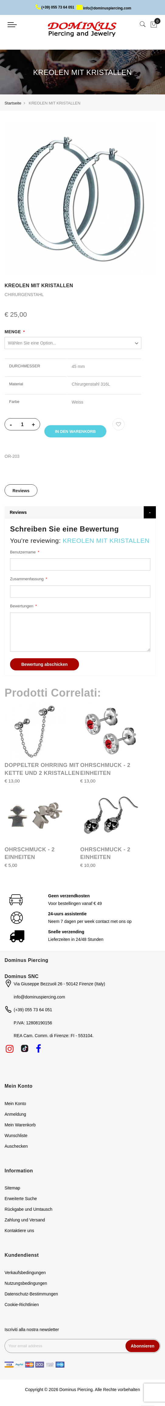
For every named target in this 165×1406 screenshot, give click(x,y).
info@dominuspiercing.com (103, 8)
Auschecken (16, 1148)
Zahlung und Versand (25, 1222)
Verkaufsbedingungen (25, 1274)
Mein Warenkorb (20, 1126)
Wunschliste (16, 1137)
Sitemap (12, 1190)
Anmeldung (15, 1116)
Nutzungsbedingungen (26, 1285)
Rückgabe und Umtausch (28, 1211)
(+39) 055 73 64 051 (55, 7)
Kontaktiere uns (19, 1232)
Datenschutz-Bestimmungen (31, 1296)
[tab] (21, 492)
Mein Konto (15, 1105)
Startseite (13, 103)
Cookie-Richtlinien (22, 1306)
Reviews (20, 492)
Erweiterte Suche (21, 1200)
